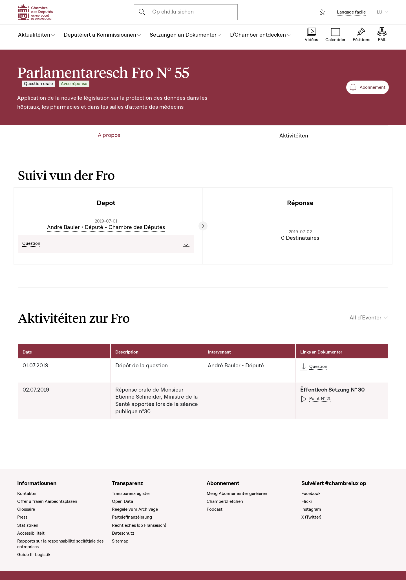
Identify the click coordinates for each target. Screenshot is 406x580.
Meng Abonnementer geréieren (237, 493)
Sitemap (120, 541)
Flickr (306, 501)
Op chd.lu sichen (173, 11)
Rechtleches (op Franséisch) (139, 525)
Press (22, 517)
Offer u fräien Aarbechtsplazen (47, 501)
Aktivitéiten (293, 135)
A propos (109, 135)
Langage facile (351, 12)
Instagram (311, 509)
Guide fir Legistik (33, 554)
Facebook (311, 493)
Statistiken (27, 525)
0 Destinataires (300, 238)
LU (379, 12)
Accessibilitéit (31, 533)
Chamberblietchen (225, 501)
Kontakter (27, 493)
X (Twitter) (311, 517)
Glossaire (26, 509)
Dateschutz (123, 533)
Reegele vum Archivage (135, 509)
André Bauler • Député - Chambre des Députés (106, 227)
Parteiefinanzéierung (132, 517)
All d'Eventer (365, 317)
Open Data (122, 501)
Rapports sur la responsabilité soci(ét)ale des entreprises (60, 544)
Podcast (214, 509)
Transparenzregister (131, 493)
